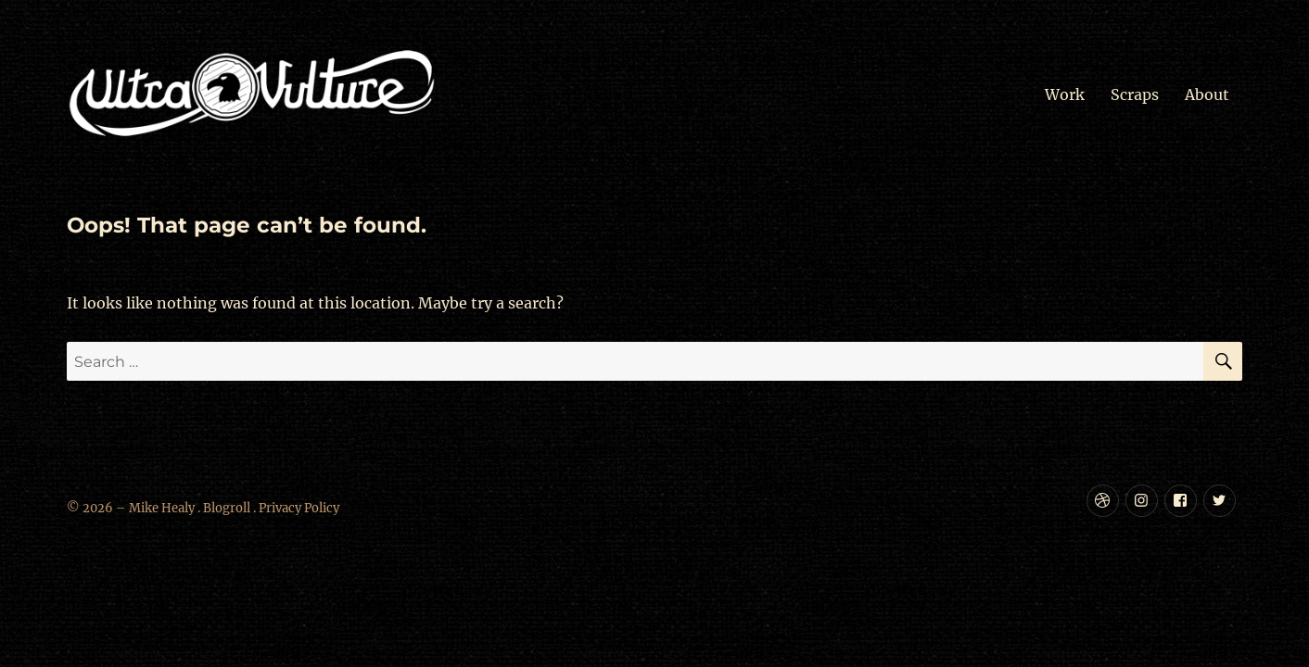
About (1207, 94)
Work (1065, 94)
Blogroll (226, 508)
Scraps (1135, 94)
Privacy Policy (299, 508)
